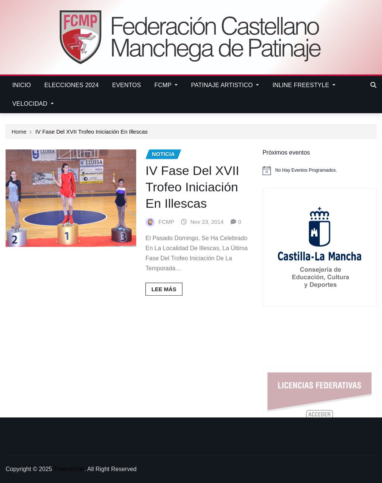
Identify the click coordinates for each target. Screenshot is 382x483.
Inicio (21, 85)
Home (19, 132)
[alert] (319, 170)
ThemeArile (69, 469)
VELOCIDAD (33, 104)
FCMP (166, 85)
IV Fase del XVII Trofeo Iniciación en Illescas (91, 132)
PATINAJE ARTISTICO (225, 85)
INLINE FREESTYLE (303, 85)
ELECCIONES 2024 (71, 85)
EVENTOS (126, 85)
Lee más (163, 299)
